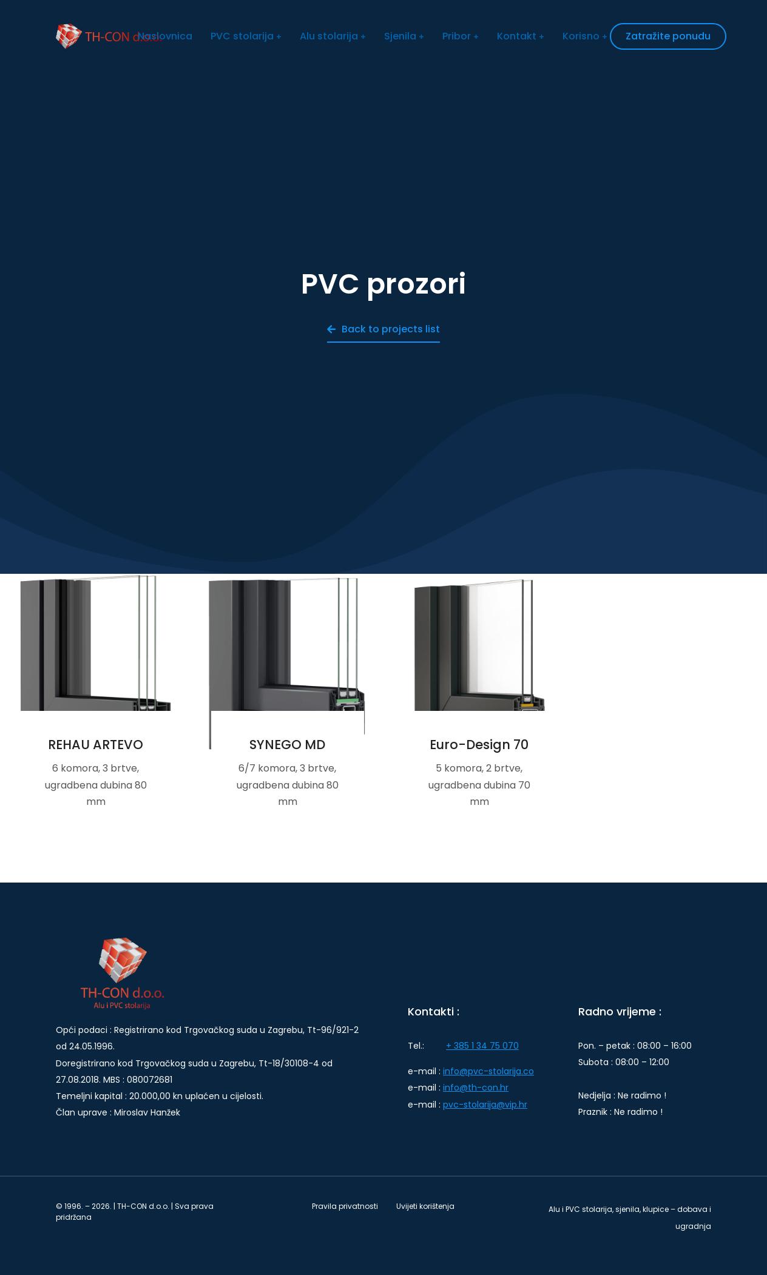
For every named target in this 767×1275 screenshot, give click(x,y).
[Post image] (96, 669)
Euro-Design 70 (479, 744)
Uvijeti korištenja (425, 1206)
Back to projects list (383, 329)
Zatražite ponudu (668, 36)
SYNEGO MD (287, 744)
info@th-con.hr (476, 1088)
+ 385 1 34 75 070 (482, 1046)
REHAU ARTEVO (95, 744)
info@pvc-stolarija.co (488, 1071)
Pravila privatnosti (345, 1206)
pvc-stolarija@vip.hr (485, 1104)
